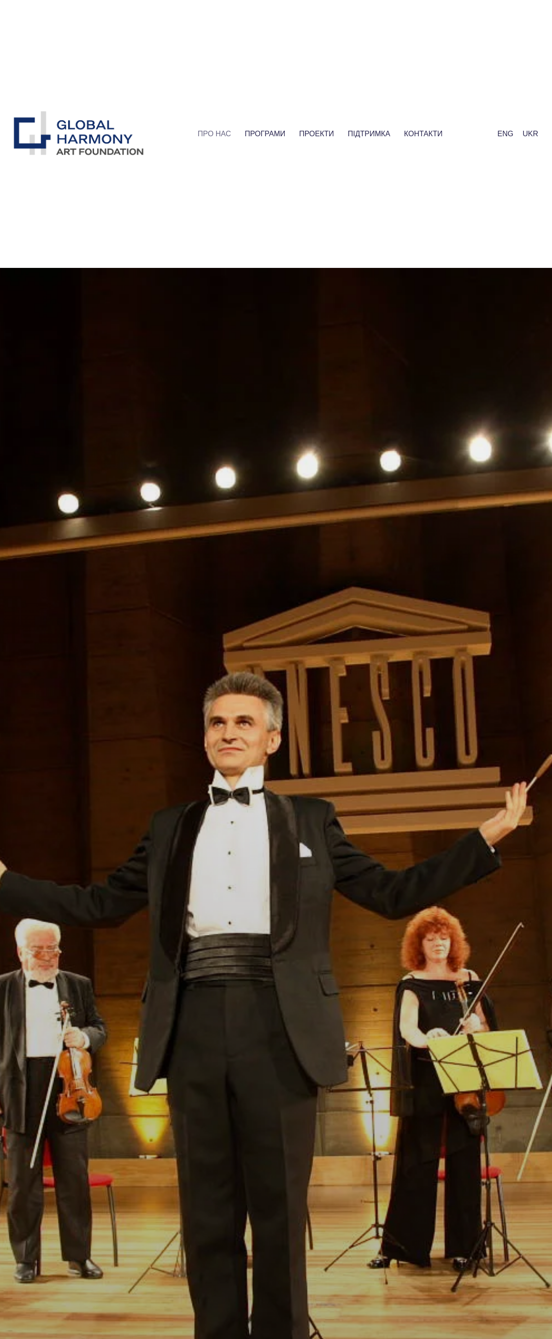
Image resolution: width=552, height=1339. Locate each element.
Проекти (316, 134)
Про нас (214, 134)
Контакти (423, 134)
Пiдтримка (369, 134)
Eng (506, 134)
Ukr (530, 134)
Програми (265, 134)
